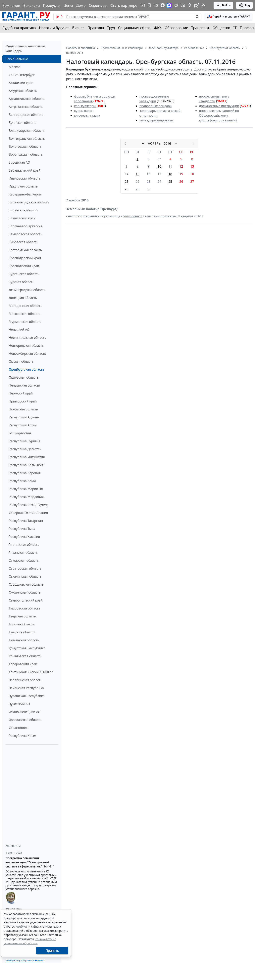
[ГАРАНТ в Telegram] (176, 5)
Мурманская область (25, 321)
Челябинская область (25, 680)
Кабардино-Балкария (25, 194)
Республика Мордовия (26, 497)
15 (137, 174)
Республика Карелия (25, 473)
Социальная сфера (134, 27)
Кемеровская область (25, 234)
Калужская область (23, 210)
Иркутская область (23, 186)
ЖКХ (158, 27)
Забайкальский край (24, 170)
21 (126, 181)
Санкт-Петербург (22, 75)
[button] (228, 17)
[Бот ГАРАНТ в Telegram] (182, 5)
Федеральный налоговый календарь (25, 48)
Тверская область (22, 616)
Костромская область (25, 250)
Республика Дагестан (25, 449)
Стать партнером (125, 5)
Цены (68, 5)
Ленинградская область (27, 290)
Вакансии (31, 5)
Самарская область (24, 560)
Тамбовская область (24, 608)
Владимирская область (27, 130)
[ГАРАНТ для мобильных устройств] (149, 5)
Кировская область (23, 242)
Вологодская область (25, 146)
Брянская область (22, 122)
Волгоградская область (27, 138)
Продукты (51, 5)
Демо (81, 5)
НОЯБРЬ (154, 143)
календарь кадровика (156, 120)
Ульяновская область (25, 656)
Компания (11, 5)
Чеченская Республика (26, 688)
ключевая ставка (87, 115)
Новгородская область (26, 345)
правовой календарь (155, 106)
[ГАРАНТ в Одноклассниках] (189, 5)
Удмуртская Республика (27, 648)
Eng (244, 5)
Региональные (17, 59)
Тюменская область (24, 640)
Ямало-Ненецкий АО (24, 712)
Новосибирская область (27, 353)
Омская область (21, 361)
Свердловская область (26, 584)
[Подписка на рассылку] (142, 5)
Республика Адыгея (24, 417)
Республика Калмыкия (26, 465)
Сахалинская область (25, 576)
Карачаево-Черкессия (25, 226)
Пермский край (21, 393)
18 (170, 174)
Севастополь (18, 728)
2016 (167, 143)
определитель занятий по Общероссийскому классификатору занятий (219, 115)
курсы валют (84, 110)
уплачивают (132, 216)
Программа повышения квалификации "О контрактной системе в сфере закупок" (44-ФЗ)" (30, 862)
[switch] (59, 16)
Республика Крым (22, 735)
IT (235, 27)
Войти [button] (223, 5)
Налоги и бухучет (54, 27)
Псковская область (23, 409)
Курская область (21, 282)
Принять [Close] (52, 950)
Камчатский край (22, 218)
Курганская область (24, 274)
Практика (95, 27)
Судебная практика (19, 27)
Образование (176, 27)
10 (159, 166)
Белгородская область (26, 114)
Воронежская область (25, 154)
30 (148, 189)
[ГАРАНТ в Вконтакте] (156, 5)
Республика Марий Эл (26, 489)
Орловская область (24, 377)
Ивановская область (24, 178)
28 (126, 189)
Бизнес (78, 27)
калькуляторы (85, 106)
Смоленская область (25, 592)
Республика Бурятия (24, 441)
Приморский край (23, 401)
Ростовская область (24, 544)
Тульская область (22, 632)
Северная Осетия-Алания (28, 513)
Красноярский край (24, 266)
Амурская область (23, 91)
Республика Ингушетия (27, 457)
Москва (14, 67)
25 (170, 181)
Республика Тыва (22, 528)
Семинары (98, 5)
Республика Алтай (23, 425)
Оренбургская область (26, 369)
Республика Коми (22, 481)
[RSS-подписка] (203, 5)
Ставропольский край (26, 600)
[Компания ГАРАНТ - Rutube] (196, 5)
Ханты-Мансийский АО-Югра (31, 672)
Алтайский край (21, 83)
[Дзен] (163, 5)
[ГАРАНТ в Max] (169, 5)
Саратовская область (25, 568)
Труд (111, 27)
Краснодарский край (25, 258)
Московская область (24, 314)
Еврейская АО (19, 162)
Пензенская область (24, 385)
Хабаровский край (23, 664)
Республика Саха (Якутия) (28, 505)
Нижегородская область (27, 337)
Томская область (22, 624)
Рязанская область (23, 552)
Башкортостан (20, 433)
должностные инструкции (219, 106)
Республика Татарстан (26, 521)
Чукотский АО (19, 704)
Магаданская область (25, 306)
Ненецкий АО (19, 329)
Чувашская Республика (27, 696)
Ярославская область (25, 720)
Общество (221, 27)
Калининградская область (29, 202)
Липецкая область (23, 298)
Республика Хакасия (24, 536)
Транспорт (200, 27)
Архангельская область (27, 99)
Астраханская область (26, 107)
